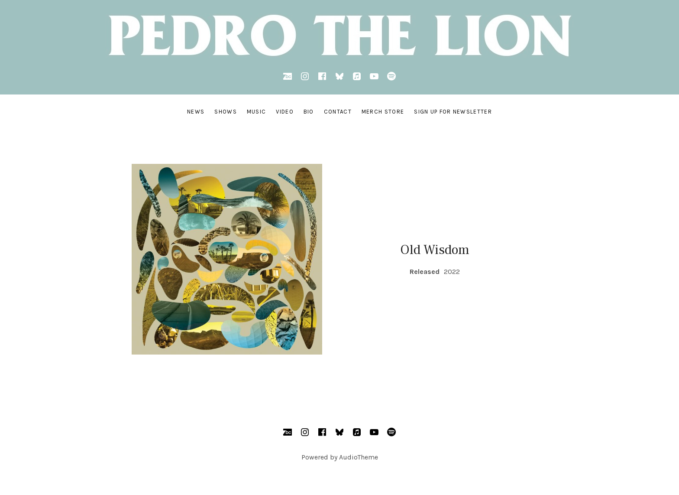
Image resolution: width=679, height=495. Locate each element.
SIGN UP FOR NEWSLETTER (453, 111)
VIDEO (285, 111)
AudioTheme (358, 457)
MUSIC (256, 111)
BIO (309, 111)
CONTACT (338, 111)
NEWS (195, 111)
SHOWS (225, 111)
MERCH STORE (383, 111)
